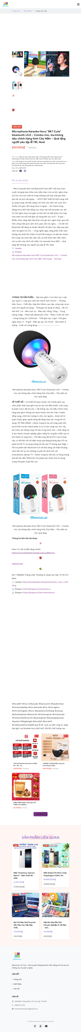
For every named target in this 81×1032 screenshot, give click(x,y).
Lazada (18, 248)
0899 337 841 (20, 1005)
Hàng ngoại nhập (33, 157)
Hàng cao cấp (41, 11)
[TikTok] (41, 1026)
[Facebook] (35, 1026)
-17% (45, 845)
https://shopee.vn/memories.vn (36, 589)
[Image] (40, 543)
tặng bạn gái (39, 165)
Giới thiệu (17, 984)
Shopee (18, 252)
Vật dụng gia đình (44, 157)
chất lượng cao (20, 161)
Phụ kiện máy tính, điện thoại (52, 159)
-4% (15, 845)
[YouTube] (46, 1026)
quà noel (62, 163)
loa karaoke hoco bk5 (48, 161)
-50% (46, 895)
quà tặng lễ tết (16, 165)
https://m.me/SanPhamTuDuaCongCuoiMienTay (33, 553)
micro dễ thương (21, 163)
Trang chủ (16, 11)
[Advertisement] (40, 34)
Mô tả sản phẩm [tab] (20, 180)
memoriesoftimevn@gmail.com (26, 1009)
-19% (16, 895)
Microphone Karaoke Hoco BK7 (36, 163)
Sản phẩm (28, 11)
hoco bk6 (28, 161)
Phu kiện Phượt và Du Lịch (27, 159)
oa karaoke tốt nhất (52, 163)
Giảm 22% (17, 127)
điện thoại (39, 159)
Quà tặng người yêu (28, 165)
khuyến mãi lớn (36, 161)
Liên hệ (16, 989)
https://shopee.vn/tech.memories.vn (39, 592)
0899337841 (17, 564)
